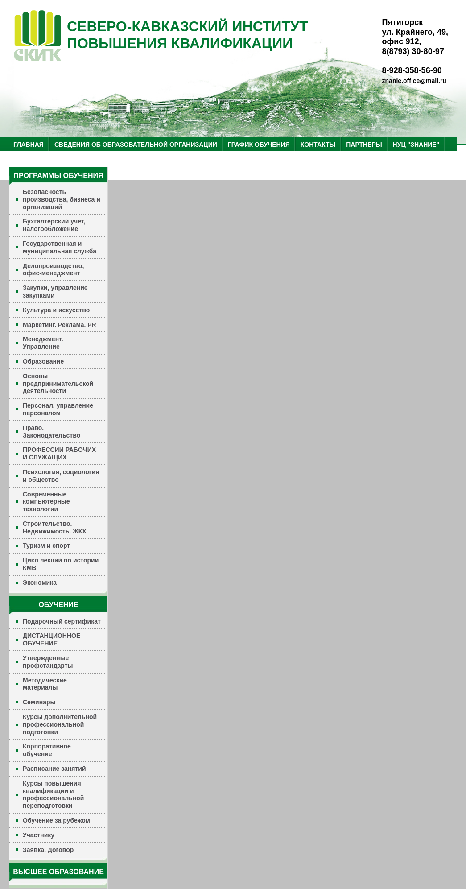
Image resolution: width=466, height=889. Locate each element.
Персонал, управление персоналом (58, 409)
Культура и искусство (56, 310)
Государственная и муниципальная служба (59, 247)
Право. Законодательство (51, 431)
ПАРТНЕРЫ (364, 144)
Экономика (40, 582)
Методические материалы (45, 684)
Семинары (39, 702)
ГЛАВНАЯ (28, 144)
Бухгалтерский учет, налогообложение (54, 225)
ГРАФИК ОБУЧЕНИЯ (259, 144)
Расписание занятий (54, 768)
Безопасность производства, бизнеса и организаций (61, 199)
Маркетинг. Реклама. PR (59, 324)
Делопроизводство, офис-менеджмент (53, 269)
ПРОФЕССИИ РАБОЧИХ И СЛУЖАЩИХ (59, 453)
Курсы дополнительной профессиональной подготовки (60, 724)
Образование (43, 361)
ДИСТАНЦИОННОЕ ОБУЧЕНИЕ (51, 639)
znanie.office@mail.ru (414, 80)
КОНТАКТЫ (318, 144)
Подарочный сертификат (62, 621)
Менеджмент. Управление (43, 342)
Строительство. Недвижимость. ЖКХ (55, 527)
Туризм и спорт (46, 545)
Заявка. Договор (48, 849)
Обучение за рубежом (56, 820)
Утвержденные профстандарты (48, 661)
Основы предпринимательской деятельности (58, 383)
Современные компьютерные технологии (46, 502)
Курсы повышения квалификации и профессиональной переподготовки (53, 794)
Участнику (38, 835)
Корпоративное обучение (47, 750)
